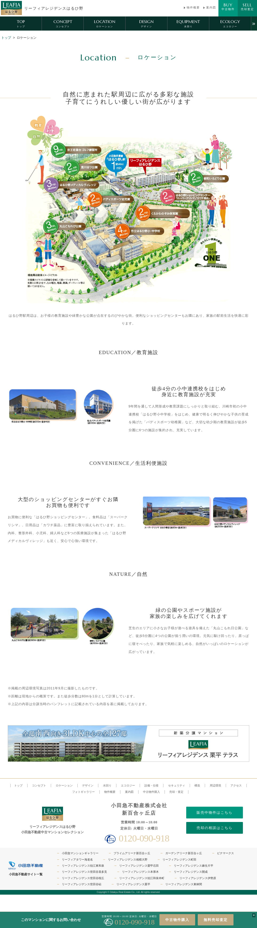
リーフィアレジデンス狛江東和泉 (83, 865)
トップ (6, 37)
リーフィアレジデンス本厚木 (140, 871)
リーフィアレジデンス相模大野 (127, 859)
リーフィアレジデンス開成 (191, 871)
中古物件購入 (177, 920)
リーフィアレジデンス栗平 (133, 884)
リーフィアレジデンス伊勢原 (197, 878)
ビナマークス (225, 853)
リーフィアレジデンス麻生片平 (193, 865)
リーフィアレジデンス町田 (179, 859)
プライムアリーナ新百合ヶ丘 (132, 853)
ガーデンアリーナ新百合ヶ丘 (183, 853)
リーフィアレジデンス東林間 (183, 884)
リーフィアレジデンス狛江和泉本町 (141, 878)
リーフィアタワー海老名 (77, 859)
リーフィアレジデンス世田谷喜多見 (84, 871)
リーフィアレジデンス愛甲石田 (139, 865)
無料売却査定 (216, 920)
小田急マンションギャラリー (80, 853)
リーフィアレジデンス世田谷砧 (81, 884)
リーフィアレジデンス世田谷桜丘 (83, 878)
